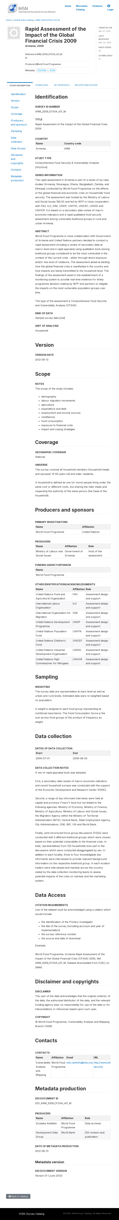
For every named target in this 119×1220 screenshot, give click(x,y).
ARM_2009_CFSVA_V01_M (48, 20)
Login (110, 8)
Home (68, 6)
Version (15, 100)
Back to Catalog (18, 1196)
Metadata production (17, 178)
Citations (97, 6)
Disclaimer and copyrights (17, 159)
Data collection (16, 139)
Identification (18, 94)
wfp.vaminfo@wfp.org (79, 1062)
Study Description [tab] (20, 85)
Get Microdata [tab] (61, 85)
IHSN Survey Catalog (31, 1213)
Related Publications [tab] (86, 85)
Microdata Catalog (81, 8)
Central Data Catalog (24, 20)
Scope (14, 107)
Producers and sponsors (19, 122)
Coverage (16, 113)
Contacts (16, 169)
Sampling (16, 131)
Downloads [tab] (41, 85)
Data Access (18, 148)
